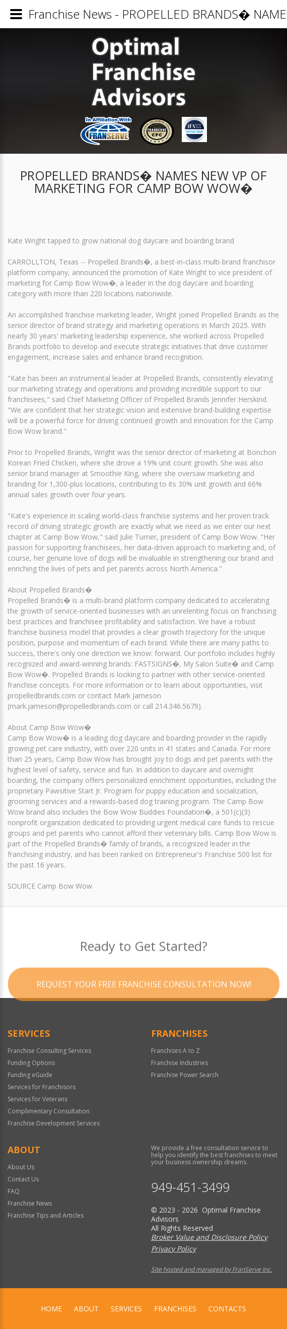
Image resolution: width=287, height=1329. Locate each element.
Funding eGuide (30, 1075)
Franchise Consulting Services (49, 1050)
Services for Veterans (37, 1099)
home (51, 1308)
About (86, 1308)
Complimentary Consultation (49, 1111)
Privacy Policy (173, 1248)
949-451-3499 (190, 1187)
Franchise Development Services (54, 1123)
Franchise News (30, 1203)
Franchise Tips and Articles (46, 1215)
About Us (21, 1167)
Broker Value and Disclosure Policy (209, 1237)
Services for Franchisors (42, 1087)
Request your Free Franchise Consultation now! (143, 998)
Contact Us (23, 1179)
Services (126, 1308)
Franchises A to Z (175, 1050)
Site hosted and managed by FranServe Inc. (211, 1269)
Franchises (175, 1308)
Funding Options (31, 1062)
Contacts (227, 1308)
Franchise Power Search (185, 1075)
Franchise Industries (179, 1062)
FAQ (14, 1191)
